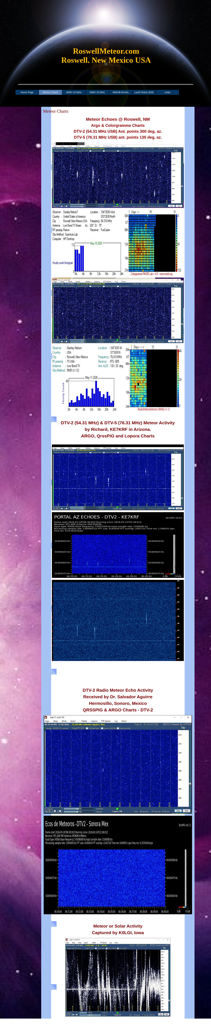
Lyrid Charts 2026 (144, 92)
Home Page (27, 92)
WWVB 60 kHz (121, 92)
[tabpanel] (106, 57)
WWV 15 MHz (73, 92)
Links (167, 92)
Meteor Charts (50, 92)
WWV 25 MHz (97, 92)
